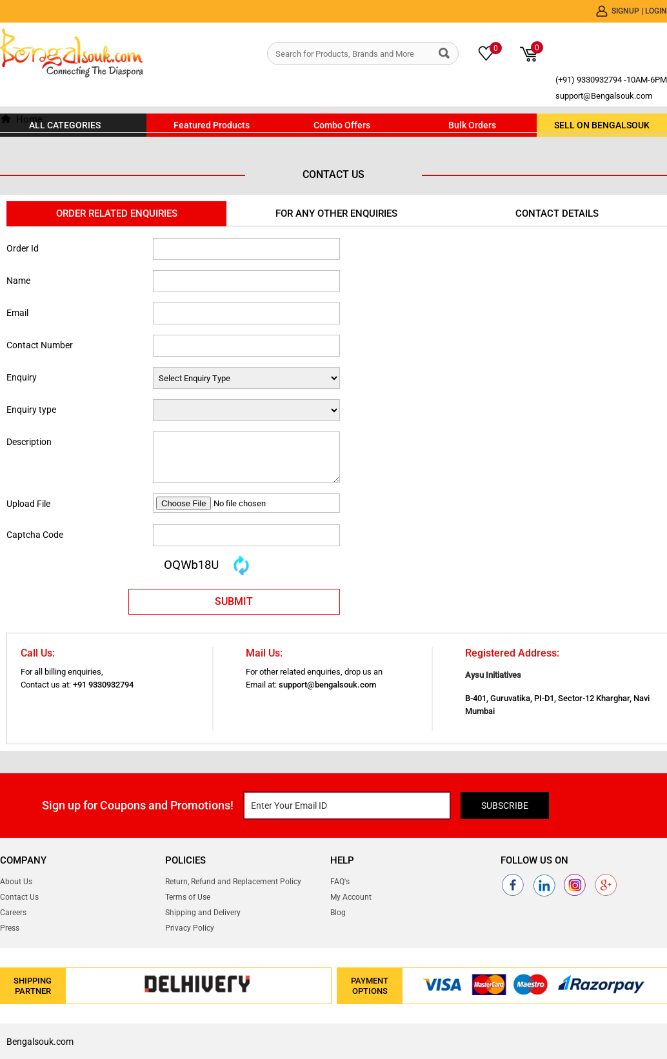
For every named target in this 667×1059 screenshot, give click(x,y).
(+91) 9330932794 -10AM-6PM (611, 79)
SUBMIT (234, 601)
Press (9, 928)
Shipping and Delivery (203, 912)
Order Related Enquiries (116, 213)
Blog (338, 912)
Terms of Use (187, 897)
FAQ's (340, 881)
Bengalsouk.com (40, 1041)
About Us (16, 881)
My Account (351, 897)
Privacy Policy (189, 928)
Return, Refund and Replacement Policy (233, 881)
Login (656, 10)
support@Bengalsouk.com (603, 96)
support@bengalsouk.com (327, 684)
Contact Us (19, 897)
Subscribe (504, 805)
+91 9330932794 (103, 684)
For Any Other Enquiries (336, 213)
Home (29, 119)
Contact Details (557, 213)
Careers (13, 912)
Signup (626, 10)
